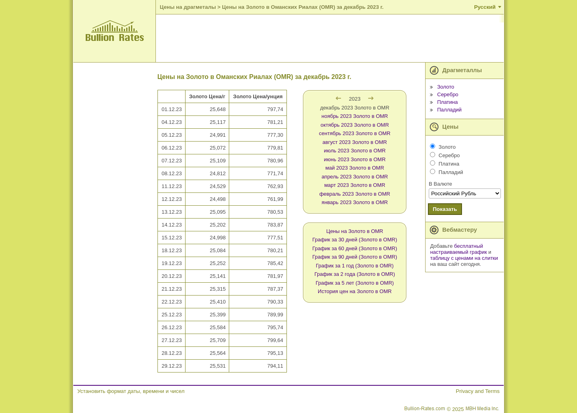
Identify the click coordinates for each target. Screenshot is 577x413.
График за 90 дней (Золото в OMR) (355, 257)
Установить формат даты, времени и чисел (130, 391)
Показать (445, 209)
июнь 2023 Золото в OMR (354, 159)
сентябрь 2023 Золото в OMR (354, 133)
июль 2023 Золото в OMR (354, 151)
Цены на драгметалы (188, 7)
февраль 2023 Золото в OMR (354, 194)
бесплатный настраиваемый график (458, 249)
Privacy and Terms (478, 391)
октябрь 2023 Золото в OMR (355, 125)
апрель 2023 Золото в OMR (354, 177)
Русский (485, 7)
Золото (445, 87)
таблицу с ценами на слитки (464, 258)
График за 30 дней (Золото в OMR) (355, 240)
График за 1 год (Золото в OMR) (354, 266)
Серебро (447, 94)
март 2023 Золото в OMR (354, 185)
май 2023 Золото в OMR (354, 168)
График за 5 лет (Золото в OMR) (355, 283)
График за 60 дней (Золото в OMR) (355, 248)
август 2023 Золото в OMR (355, 142)
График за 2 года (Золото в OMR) (355, 274)
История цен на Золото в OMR (354, 291)
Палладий (449, 110)
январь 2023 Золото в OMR (355, 202)
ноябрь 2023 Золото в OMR (354, 116)
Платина (447, 102)
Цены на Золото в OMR (354, 231)
